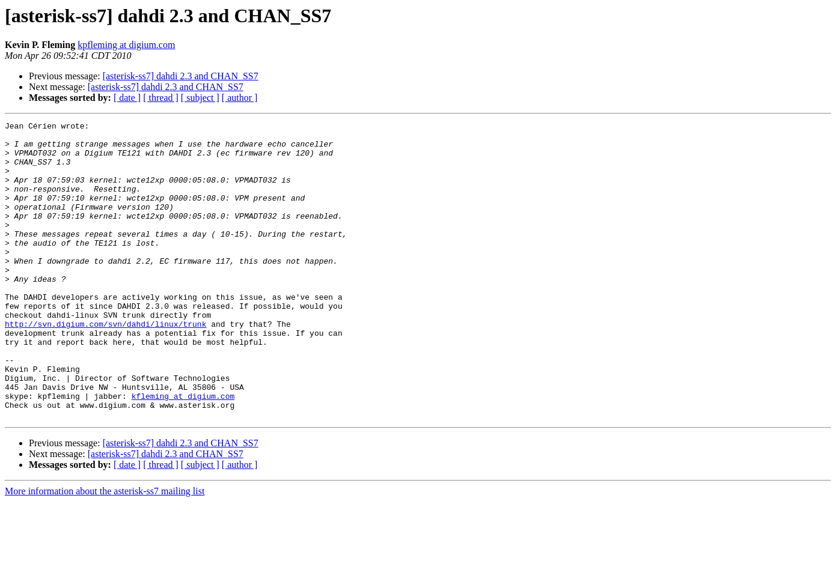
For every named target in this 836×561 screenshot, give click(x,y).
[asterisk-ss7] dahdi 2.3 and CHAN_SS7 (180, 76)
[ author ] (240, 97)
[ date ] (127, 97)
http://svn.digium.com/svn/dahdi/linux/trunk (105, 365)
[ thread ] (160, 97)
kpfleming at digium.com (126, 45)
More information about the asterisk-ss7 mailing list (104, 550)
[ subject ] (200, 97)
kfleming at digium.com (183, 451)
